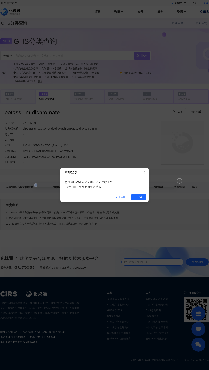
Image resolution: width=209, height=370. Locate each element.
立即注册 (121, 197)
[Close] (144, 172)
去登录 (138, 197)
